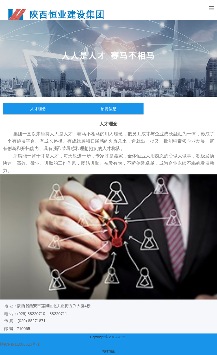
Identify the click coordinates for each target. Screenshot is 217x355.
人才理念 (38, 108)
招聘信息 (108, 108)
